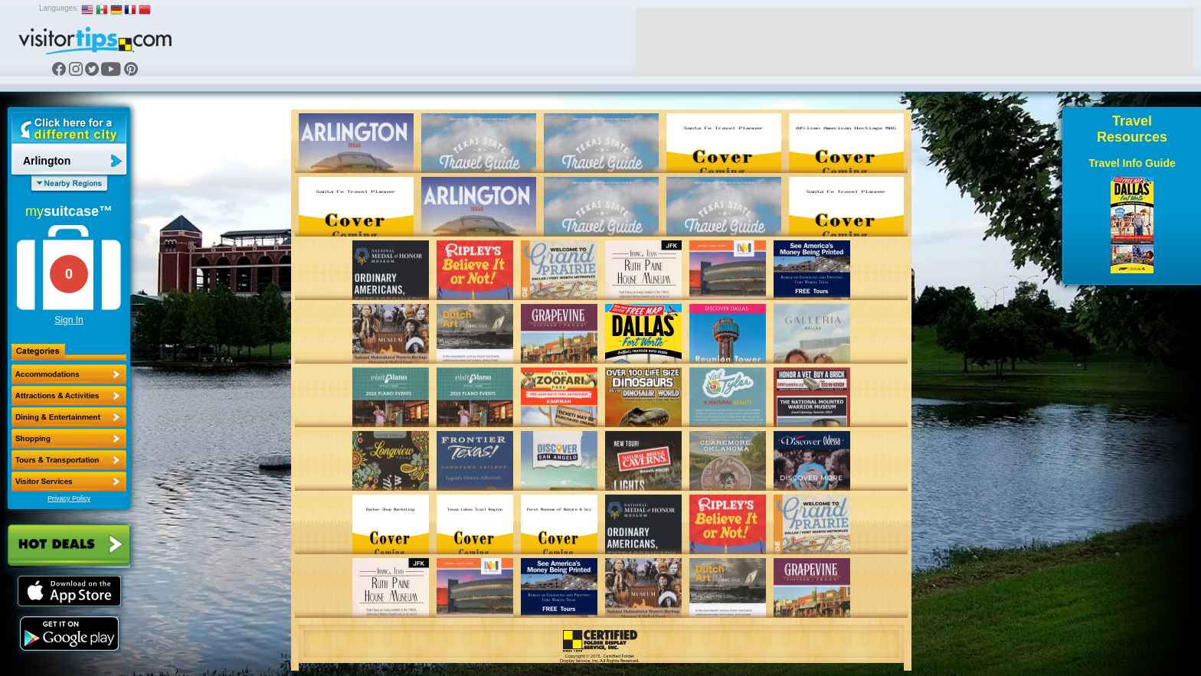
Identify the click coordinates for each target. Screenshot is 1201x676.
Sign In (68, 320)
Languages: (59, 8)
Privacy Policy (68, 498)
